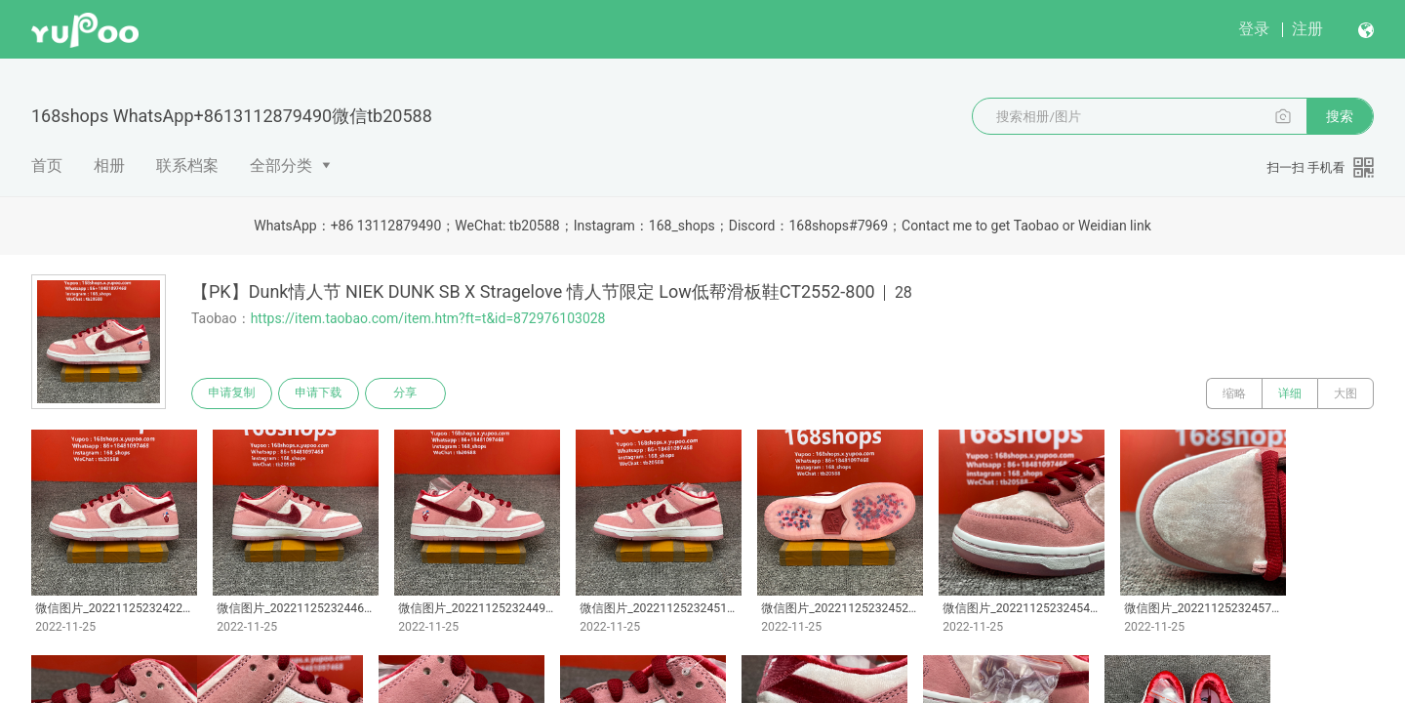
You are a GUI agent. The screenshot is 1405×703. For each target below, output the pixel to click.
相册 (109, 165)
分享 (408, 393)
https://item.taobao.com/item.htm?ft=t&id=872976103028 (428, 318)
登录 (1253, 29)
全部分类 (281, 165)
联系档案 (187, 165)
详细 (1290, 393)
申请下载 (320, 393)
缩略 (1234, 393)
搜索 (1339, 116)
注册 (1307, 29)
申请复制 (232, 393)
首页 (46, 165)
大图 (1345, 393)
